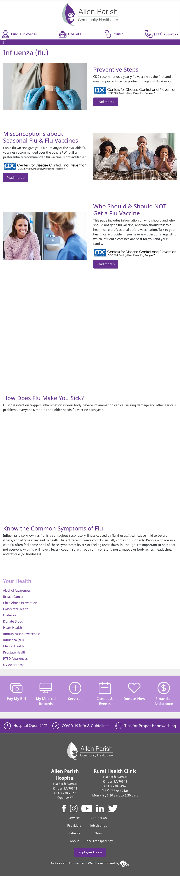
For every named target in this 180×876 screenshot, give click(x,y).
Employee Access (90, 852)
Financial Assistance (163, 694)
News (99, 833)
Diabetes (9, 615)
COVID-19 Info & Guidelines (80, 725)
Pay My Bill (16, 691)
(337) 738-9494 (115, 786)
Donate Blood (13, 621)
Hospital (71, 34)
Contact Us (99, 818)
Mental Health (13, 646)
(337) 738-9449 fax (115, 791)
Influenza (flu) (13, 640)
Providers (74, 825)
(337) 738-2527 (161, 34)
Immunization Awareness (21, 634)
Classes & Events (104, 694)
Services (75, 691)
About (74, 841)
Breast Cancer (13, 597)
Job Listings (98, 825)
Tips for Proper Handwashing (145, 725)
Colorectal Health (15, 609)
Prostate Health (14, 652)
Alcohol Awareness (17, 590)
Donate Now (134, 691)
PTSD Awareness (15, 658)
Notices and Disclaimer (68, 863)
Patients (74, 833)
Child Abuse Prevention (20, 603)
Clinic (113, 34)
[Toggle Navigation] (3, 42)
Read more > (105, 102)
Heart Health (12, 627)
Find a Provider (19, 34)
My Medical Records (46, 694)
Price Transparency (98, 841)
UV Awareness (13, 665)
